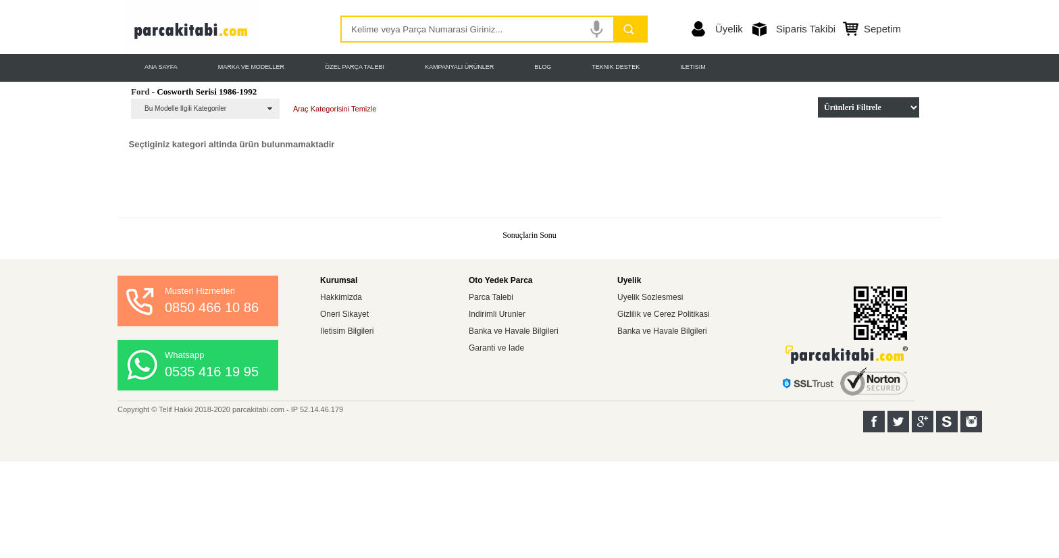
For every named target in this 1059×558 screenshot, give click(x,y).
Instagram (971, 421)
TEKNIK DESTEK (616, 67)
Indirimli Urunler (497, 314)
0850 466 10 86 (212, 307)
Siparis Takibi (805, 28)
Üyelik (729, 28)
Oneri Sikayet (344, 314)
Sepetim (882, 28)
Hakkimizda (341, 297)
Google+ (922, 421)
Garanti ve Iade (496, 348)
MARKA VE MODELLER (251, 67)
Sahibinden (947, 421)
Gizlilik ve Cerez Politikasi (663, 314)
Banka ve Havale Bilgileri (514, 331)
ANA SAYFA (161, 67)
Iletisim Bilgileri (346, 331)
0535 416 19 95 (212, 371)
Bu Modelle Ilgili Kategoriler (185, 108)
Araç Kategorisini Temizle (334, 109)
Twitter (898, 421)
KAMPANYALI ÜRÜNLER (459, 67)
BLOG (542, 67)
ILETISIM (693, 67)
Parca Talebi (491, 297)
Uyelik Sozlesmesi (650, 297)
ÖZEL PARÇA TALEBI (354, 67)
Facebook (874, 421)
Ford (140, 91)
